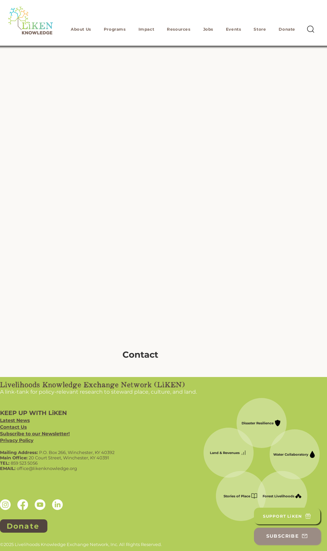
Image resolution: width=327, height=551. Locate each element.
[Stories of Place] (241, 496)
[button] (81, 29)
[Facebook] (22, 504)
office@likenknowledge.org (47, 468)
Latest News (15, 420)
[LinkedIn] (57, 504)
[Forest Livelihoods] (282, 496)
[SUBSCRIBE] (287, 536)
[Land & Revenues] (229, 453)
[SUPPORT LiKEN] (287, 516)
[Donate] (23, 526)
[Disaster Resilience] (262, 423)
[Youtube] (40, 504)
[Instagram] (5, 504)
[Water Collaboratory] (295, 454)
